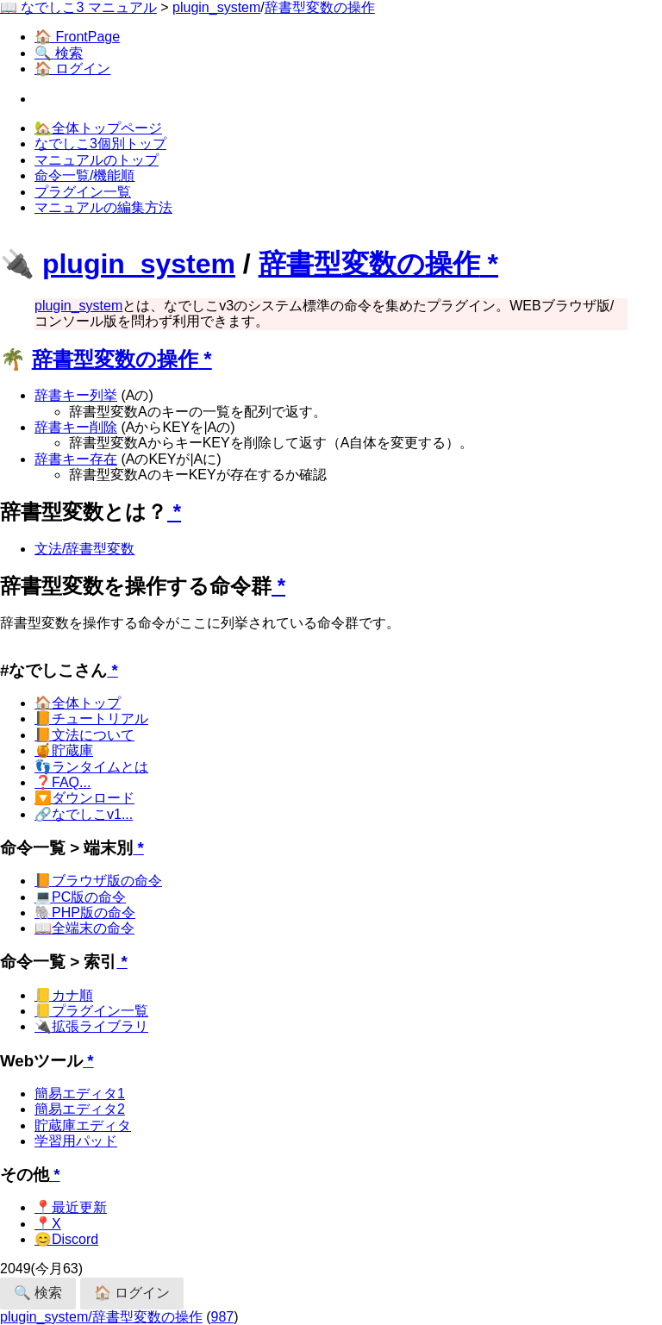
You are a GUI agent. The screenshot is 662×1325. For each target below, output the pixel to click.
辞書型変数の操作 (320, 7)
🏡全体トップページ (98, 128)
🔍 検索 (58, 53)
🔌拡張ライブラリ (91, 1026)
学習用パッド (75, 1141)
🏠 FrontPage (77, 36)
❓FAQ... (62, 782)
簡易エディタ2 (79, 1109)
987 (222, 1316)
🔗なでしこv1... (83, 814)
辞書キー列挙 (75, 395)
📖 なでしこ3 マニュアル (78, 7)
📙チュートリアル (91, 718)
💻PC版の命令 (80, 897)
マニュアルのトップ (96, 160)
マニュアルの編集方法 (103, 207)
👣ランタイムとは (91, 766)
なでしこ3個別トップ (100, 143)
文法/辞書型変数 (84, 548)
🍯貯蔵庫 (63, 750)
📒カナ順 (63, 995)
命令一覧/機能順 (84, 175)
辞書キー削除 (75, 427)
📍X (47, 1223)
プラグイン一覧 (82, 191)
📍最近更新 (70, 1207)
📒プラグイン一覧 (91, 1010)
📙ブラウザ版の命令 (98, 880)
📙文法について (84, 735)
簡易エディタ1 (79, 1093)
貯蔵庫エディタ (82, 1125)
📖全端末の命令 (84, 928)
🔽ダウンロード (84, 798)
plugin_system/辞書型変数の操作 (101, 1316)
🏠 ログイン (72, 68)
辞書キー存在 (75, 459)
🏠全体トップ (77, 703)
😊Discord (66, 1239)
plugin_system (216, 7)
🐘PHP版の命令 (84, 912)
